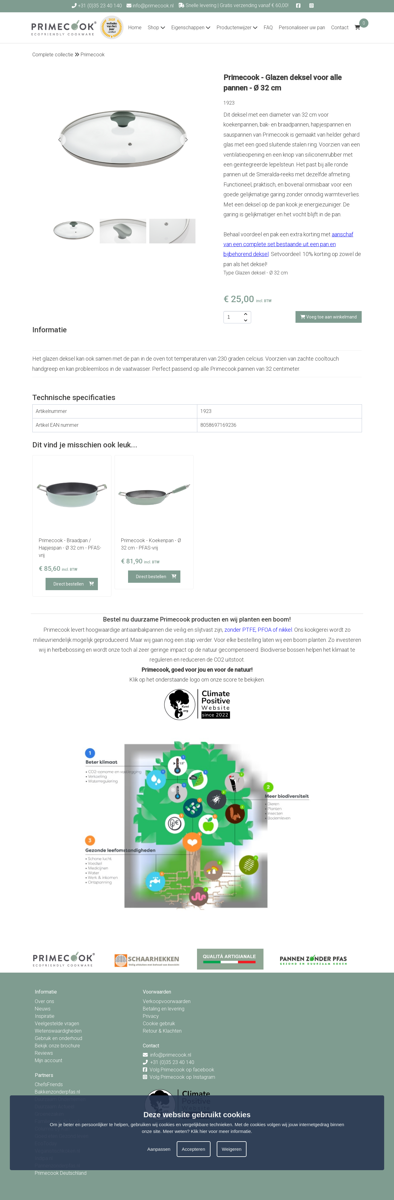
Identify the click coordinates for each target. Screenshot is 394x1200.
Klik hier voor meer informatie (221, 1131)
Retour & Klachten (162, 1031)
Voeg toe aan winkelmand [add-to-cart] (328, 316)
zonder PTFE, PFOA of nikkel (258, 629)
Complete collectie (52, 55)
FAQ (268, 27)
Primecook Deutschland (60, 1173)
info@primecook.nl (150, 6)
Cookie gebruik (159, 1023)
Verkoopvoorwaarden (167, 1001)
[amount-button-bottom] (245, 320)
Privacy (151, 1016)
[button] (186, 140)
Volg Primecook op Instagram (182, 1077)
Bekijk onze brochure (57, 1046)
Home (135, 27)
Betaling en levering (163, 1009)
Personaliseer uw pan (302, 27)
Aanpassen (159, 1149)
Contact (339, 27)
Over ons (44, 1001)
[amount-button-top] (245, 314)
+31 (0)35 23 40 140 (97, 6)
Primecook (93, 55)
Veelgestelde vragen (57, 1023)
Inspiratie (44, 1016)
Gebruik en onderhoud (58, 1038)
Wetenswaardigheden (58, 1031)
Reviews (44, 1053)
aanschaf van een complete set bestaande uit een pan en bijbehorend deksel (288, 244)
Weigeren (232, 1149)
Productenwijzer (237, 27)
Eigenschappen (191, 27)
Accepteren (193, 1149)
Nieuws (42, 1009)
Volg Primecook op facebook (182, 1070)
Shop (156, 27)
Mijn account (48, 1060)
